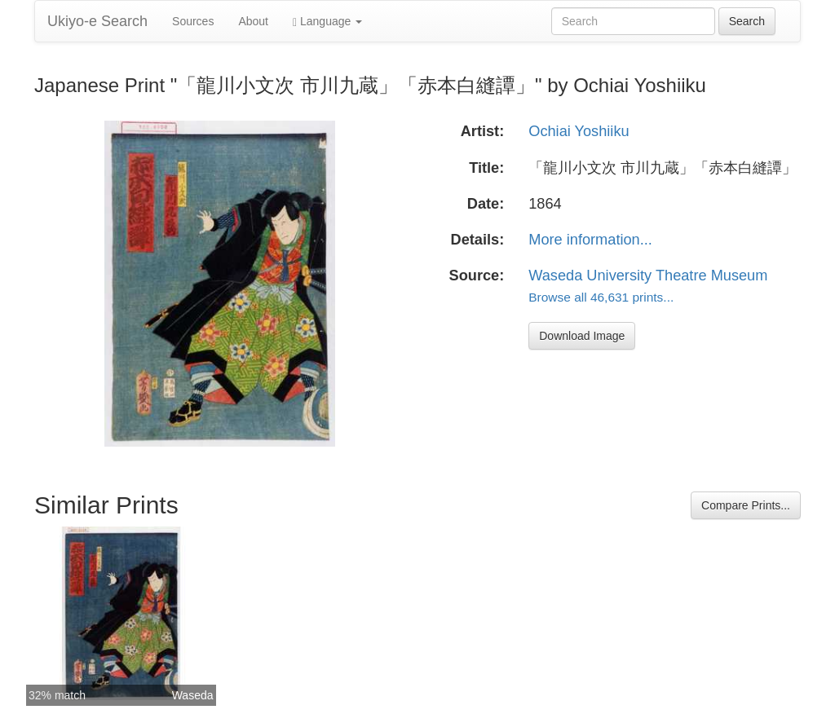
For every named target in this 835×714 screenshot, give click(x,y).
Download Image (582, 335)
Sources (193, 21)
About (253, 21)
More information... (590, 239)
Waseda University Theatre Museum (647, 275)
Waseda (193, 695)
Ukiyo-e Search (97, 21)
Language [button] (327, 22)
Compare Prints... (745, 505)
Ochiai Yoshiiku (578, 131)
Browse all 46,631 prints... (601, 297)
